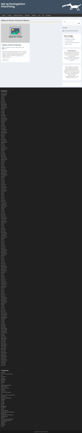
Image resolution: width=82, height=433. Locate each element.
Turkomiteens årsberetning (6, 420)
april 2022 (3, 136)
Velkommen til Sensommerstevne (72, 42)
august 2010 (3, 303)
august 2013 (3, 255)
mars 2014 (3, 245)
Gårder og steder (4, 386)
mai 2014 (2, 242)
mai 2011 (2, 290)
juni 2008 (2, 334)
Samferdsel (3, 407)
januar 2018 (3, 186)
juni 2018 (2, 179)
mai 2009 (2, 321)
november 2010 (4, 299)
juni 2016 (2, 208)
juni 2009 (2, 320)
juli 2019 (2, 162)
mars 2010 (3, 308)
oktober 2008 (3, 331)
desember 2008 (4, 328)
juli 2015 (2, 224)
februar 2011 (3, 294)
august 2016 (3, 207)
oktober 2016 (3, 204)
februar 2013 (3, 263)
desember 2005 (4, 346)
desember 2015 (4, 217)
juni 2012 (2, 275)
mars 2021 (3, 145)
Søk (64, 21)
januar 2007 (3, 342)
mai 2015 (2, 225)
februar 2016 (3, 214)
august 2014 (3, 238)
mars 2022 (3, 138)
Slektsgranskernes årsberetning (7, 414)
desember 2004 (4, 352)
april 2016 (3, 211)
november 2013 (4, 251)
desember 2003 (4, 356)
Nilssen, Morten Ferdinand (11, 45)
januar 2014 (3, 248)
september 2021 (4, 142)
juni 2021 (2, 143)
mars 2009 (3, 324)
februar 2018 (3, 184)
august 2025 (3, 95)
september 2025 (4, 94)
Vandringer (3, 424)
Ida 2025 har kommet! (69, 37)
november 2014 (4, 234)
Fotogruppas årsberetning (6, 385)
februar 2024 (3, 115)
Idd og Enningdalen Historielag (13, 5)
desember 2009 (4, 313)
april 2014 (3, 243)
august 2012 (3, 272)
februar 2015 (3, 229)
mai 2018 (2, 180)
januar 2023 (3, 128)
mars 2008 (3, 335)
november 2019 (4, 157)
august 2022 (3, 133)
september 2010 (4, 301)
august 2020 (3, 149)
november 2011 (4, 283)
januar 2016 (3, 215)
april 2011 (3, 291)
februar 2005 (3, 349)
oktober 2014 (3, 235)
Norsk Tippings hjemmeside (72, 57)
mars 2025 (3, 101)
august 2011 (3, 287)
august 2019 (3, 160)
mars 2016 (3, 212)
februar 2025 (3, 102)
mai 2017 (2, 196)
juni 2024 (2, 109)
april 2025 (3, 100)
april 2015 (3, 227)
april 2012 (3, 276)
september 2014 (4, 236)
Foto (39, 15)
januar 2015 (3, 231)
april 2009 (3, 322)
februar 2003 (3, 358)
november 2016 (4, 203)
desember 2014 (4, 232)
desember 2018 (4, 170)
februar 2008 (3, 337)
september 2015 (4, 221)
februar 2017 (3, 200)
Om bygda (48, 15)
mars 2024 (3, 114)
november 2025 (4, 93)
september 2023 (4, 119)
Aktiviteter (27, 15)
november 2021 (4, 141)
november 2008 (4, 330)
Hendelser (3, 389)
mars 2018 (3, 183)
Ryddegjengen (3, 406)
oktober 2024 (3, 105)
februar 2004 (3, 355)
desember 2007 (4, 338)
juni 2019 (2, 163)
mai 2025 (2, 98)
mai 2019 (2, 164)
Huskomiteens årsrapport (6, 392)
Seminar (2, 409)
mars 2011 (3, 293)
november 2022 (4, 129)
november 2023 (4, 118)
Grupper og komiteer (18, 15)
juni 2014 (2, 241)
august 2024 (3, 108)
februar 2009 (3, 325)
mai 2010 (2, 306)
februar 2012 (3, 279)
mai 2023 (2, 122)
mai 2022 (2, 135)
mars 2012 (3, 277)
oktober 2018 (3, 173)
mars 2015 (3, 228)
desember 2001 (4, 361)
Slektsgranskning (4, 416)
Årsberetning (3, 376)
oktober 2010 (3, 300)
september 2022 (4, 132)
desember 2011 (4, 282)
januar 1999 (3, 365)
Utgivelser (34, 15)
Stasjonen (3, 417)
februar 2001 (3, 362)
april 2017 (3, 197)
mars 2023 (3, 125)
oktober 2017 (3, 188)
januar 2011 (3, 296)
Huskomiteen (3, 390)
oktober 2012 (3, 269)
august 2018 (3, 176)
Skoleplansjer (3, 413)
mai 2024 (2, 111)
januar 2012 (3, 280)
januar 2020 (3, 156)
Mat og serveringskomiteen (6, 397)
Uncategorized (3, 421)
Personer (5, 48)
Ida (43, 15)
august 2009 (3, 318)
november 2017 (4, 187)
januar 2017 (3, 201)
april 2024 (3, 112)
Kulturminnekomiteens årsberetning (8, 395)
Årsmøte (2, 378)
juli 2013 (2, 256)
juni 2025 (2, 97)
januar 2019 (3, 169)
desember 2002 (4, 359)
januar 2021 (3, 146)
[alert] (71, 31)
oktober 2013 (3, 252)
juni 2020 (2, 152)
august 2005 (3, 348)
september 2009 (4, 317)
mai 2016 (2, 210)
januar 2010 (3, 311)
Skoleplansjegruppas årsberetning (7, 412)
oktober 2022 (3, 131)
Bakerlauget (3, 379)
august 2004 (3, 354)
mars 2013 (3, 262)
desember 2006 (4, 344)
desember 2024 (4, 104)
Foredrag (2, 382)
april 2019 (3, 166)
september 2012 (4, 270)
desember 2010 (4, 297)
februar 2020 (3, 155)
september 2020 (4, 148)
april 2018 (3, 181)
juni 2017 (2, 194)
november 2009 (4, 314)
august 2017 (3, 191)
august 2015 (3, 222)
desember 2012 (4, 266)
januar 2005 (3, 351)
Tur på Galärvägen (69, 41)
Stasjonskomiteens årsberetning (7, 419)
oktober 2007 (3, 339)
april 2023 (3, 124)
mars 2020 (3, 153)
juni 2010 (2, 304)
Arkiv (2, 375)
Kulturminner (3, 396)
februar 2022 (3, 139)
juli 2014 (2, 239)
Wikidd (2, 426)
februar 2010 (3, 310)
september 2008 (4, 332)
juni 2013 (2, 258)
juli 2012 (2, 273)
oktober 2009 (3, 315)
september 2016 (4, 205)
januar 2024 (3, 117)
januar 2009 (3, 327)
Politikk (2, 404)
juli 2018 (2, 177)
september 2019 (4, 159)
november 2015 (4, 218)
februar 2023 (3, 126)
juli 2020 (2, 150)
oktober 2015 (3, 220)
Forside (3, 15)
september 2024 (4, 107)
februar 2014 (3, 246)
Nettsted (2, 400)
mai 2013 (2, 259)
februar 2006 (3, 345)
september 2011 (4, 286)
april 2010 (3, 307)
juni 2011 (2, 289)
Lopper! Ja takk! (68, 44)
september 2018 (4, 174)
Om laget (9, 15)
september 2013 (4, 253)
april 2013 (3, 260)
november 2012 (4, 267)
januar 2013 (3, 265)
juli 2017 (2, 193)
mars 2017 (3, 198)
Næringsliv (3, 399)
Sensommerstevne (4, 410)
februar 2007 (3, 341)
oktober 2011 (3, 284)
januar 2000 (3, 363)
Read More (5, 59)
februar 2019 (3, 167)
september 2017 (4, 190)
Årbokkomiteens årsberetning (6, 373)
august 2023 (3, 121)
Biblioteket (3, 381)
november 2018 (4, 172)
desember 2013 (4, 249)
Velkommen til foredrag (70, 39)
